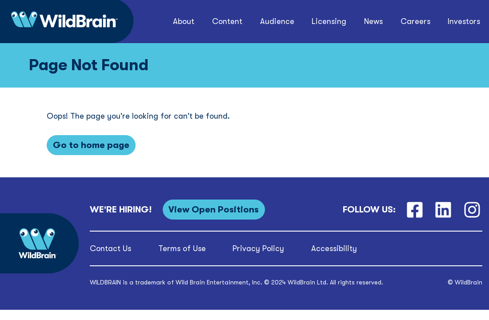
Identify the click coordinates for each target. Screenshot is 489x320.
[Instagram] (472, 210)
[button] (184, 22)
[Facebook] (415, 210)
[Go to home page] (91, 145)
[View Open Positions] (214, 210)
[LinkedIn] (443, 210)
